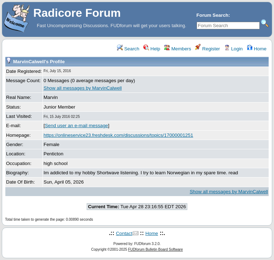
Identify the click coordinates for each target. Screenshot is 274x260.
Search (128, 48)
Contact (124, 233)
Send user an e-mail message (76, 125)
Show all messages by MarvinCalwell (83, 88)
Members (177, 48)
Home (257, 48)
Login (233, 48)
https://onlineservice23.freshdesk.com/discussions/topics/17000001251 (118, 135)
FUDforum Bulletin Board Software (155, 249)
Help (151, 48)
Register (207, 48)
